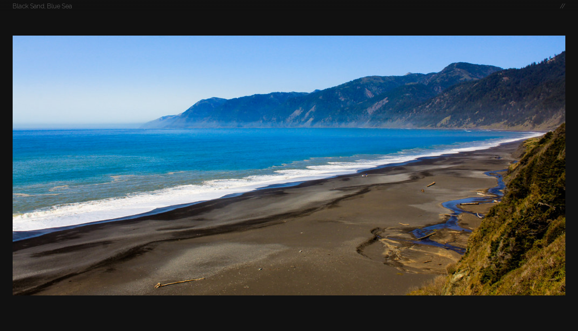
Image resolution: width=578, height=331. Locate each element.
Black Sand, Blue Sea (42, 6)
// (562, 6)
